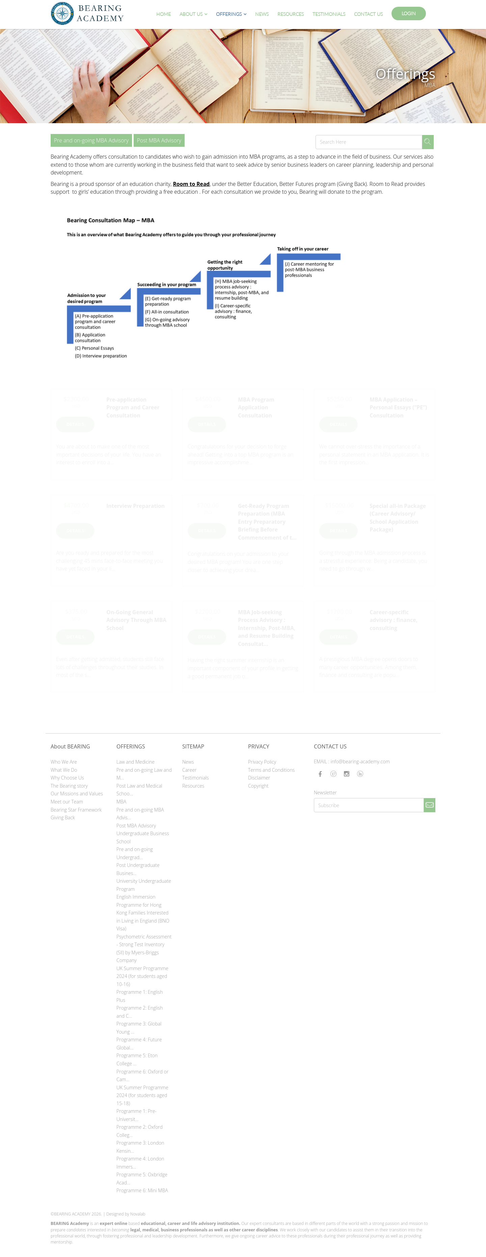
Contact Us (368, 14)
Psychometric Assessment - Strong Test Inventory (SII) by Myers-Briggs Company (143, 948)
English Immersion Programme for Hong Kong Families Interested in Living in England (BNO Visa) (142, 913)
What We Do (64, 770)
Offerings (229, 14)
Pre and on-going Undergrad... (134, 853)
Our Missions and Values (77, 793)
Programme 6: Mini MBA (142, 1190)
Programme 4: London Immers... (140, 1162)
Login (409, 13)
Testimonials (329, 14)
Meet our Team (67, 801)
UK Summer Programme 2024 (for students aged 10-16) (142, 976)
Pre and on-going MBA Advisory (91, 140)
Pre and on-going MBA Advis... (140, 814)
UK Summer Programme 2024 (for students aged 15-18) (142, 1095)
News (262, 14)
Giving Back (63, 817)
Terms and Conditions (271, 770)
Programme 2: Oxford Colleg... (139, 1131)
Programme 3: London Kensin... (140, 1147)
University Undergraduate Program (143, 885)
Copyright (258, 786)
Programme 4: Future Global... (139, 1043)
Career (189, 770)
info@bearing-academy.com (360, 761)
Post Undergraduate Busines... (138, 869)
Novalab (137, 1214)
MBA (121, 801)
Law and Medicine (135, 762)
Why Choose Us (67, 777)
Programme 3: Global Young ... (138, 1027)
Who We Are (64, 762)
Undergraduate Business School (142, 837)
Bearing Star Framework (76, 810)
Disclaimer (259, 777)
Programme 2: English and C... (139, 1012)
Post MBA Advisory (159, 140)
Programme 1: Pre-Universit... (136, 1115)
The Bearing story (69, 786)
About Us (191, 14)
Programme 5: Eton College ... (137, 1059)
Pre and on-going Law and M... (144, 774)
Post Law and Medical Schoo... (139, 790)
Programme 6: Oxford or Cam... (142, 1075)
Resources (290, 14)
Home (163, 14)
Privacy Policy (262, 762)
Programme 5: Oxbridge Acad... (141, 1178)
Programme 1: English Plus (139, 996)
